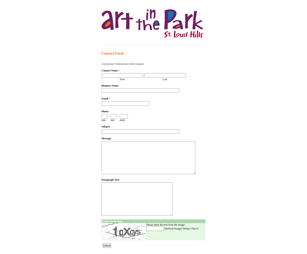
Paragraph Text (110, 179)
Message (106, 138)
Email (106, 98)
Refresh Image (173, 228)
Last (165, 79)
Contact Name (111, 70)
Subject (106, 126)
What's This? (190, 228)
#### (122, 120)
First (122, 79)
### (104, 120)
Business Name (110, 85)
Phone (105, 111)
